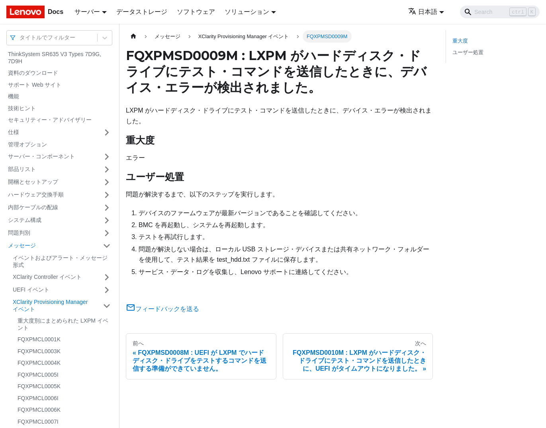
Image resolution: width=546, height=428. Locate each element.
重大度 (460, 41)
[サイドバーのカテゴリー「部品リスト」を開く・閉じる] (106, 169)
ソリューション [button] (247, 11)
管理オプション (27, 144)
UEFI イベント (31, 289)
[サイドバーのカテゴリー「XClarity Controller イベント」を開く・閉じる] (106, 277)
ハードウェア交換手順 (36, 194)
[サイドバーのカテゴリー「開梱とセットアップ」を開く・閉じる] (106, 182)
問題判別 (19, 233)
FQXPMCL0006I (38, 398)
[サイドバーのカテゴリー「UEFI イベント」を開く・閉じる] (106, 290)
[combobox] (20, 37)
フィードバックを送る (162, 308)
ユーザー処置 (467, 52)
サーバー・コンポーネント (41, 156)
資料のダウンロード (33, 73)
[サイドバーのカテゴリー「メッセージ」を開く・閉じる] (106, 245)
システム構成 (24, 220)
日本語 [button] (422, 11)
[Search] (500, 12)
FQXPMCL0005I (38, 375)
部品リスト (22, 169)
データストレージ (141, 11)
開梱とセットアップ (33, 182)
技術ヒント (22, 108)
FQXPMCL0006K (39, 410)
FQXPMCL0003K (39, 351)
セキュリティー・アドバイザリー (50, 120)
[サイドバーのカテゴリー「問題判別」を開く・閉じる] (106, 233)
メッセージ (22, 245)
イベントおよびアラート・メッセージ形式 (60, 261)
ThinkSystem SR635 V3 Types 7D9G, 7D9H (54, 57)
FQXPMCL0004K (39, 363)
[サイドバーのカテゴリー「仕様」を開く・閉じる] (106, 132)
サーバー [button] (87, 11)
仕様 (13, 132)
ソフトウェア (196, 11)
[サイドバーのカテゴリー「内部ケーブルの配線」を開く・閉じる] (106, 207)
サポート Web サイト (34, 85)
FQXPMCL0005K (39, 386)
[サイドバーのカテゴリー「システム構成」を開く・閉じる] (106, 220)
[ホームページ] (133, 36)
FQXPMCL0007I (38, 421)
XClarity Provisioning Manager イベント (50, 305)
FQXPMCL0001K (39, 339)
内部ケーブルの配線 (33, 207)
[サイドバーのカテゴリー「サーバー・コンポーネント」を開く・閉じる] (106, 156)
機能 (13, 96)
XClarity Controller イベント (47, 277)
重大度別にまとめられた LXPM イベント (63, 324)
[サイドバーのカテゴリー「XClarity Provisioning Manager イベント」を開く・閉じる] (106, 305)
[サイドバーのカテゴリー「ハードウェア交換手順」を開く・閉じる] (106, 195)
